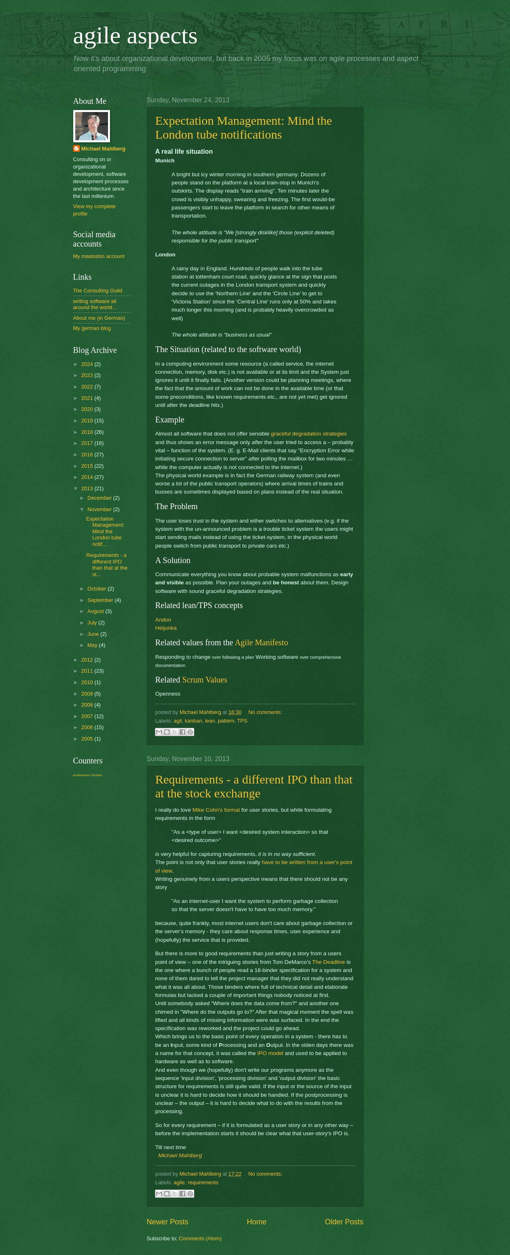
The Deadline (328, 962)
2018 (87, 432)
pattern (226, 721)
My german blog (92, 328)
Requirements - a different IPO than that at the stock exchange (254, 786)
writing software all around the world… (95, 304)
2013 (87, 488)
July (93, 623)
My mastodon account (99, 256)
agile (179, 1182)
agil (178, 721)
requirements (203, 1182)
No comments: (265, 712)
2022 (87, 387)
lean (210, 721)
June (94, 634)
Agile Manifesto (261, 642)
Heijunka (166, 628)
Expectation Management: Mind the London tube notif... (105, 531)
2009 (87, 694)
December (100, 498)
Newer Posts (168, 1222)
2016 (87, 454)
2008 (87, 705)
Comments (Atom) (200, 1238)
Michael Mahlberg (180, 1155)
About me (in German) (99, 318)
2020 (87, 409)
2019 (87, 421)
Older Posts (344, 1222)
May (93, 645)
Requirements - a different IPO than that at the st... (107, 564)
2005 (87, 739)
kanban (193, 721)
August (97, 611)
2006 (87, 727)
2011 (87, 671)
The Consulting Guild (97, 290)
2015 (87, 466)
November (100, 509)
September (101, 600)
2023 (87, 375)
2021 (87, 398)
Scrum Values (204, 679)
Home (256, 1222)
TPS (242, 721)
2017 (87, 443)
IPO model (270, 1053)
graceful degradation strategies (309, 434)
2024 (87, 364)
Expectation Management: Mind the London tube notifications (243, 127)
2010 (87, 682)
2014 (87, 477)
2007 (87, 716)
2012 (87, 660)
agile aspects (135, 35)
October (98, 589)
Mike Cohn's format (216, 810)
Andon (163, 620)
